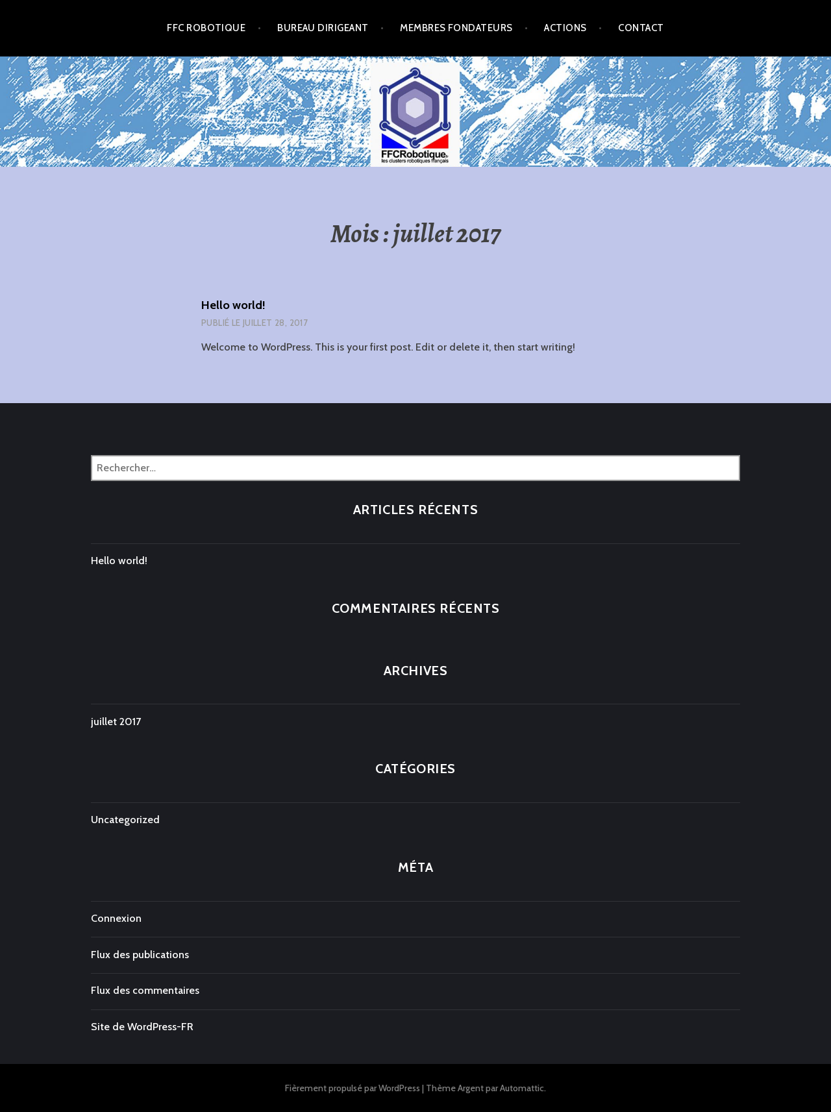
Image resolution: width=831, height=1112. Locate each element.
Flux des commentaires (145, 990)
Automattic (522, 1088)
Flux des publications (140, 954)
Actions (565, 28)
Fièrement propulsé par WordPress (352, 1088)
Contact (641, 28)
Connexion (116, 918)
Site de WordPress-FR (142, 1026)
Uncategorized (125, 819)
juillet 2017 (116, 721)
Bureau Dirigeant (322, 28)
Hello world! (233, 305)
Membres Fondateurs (456, 28)
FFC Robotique (206, 28)
